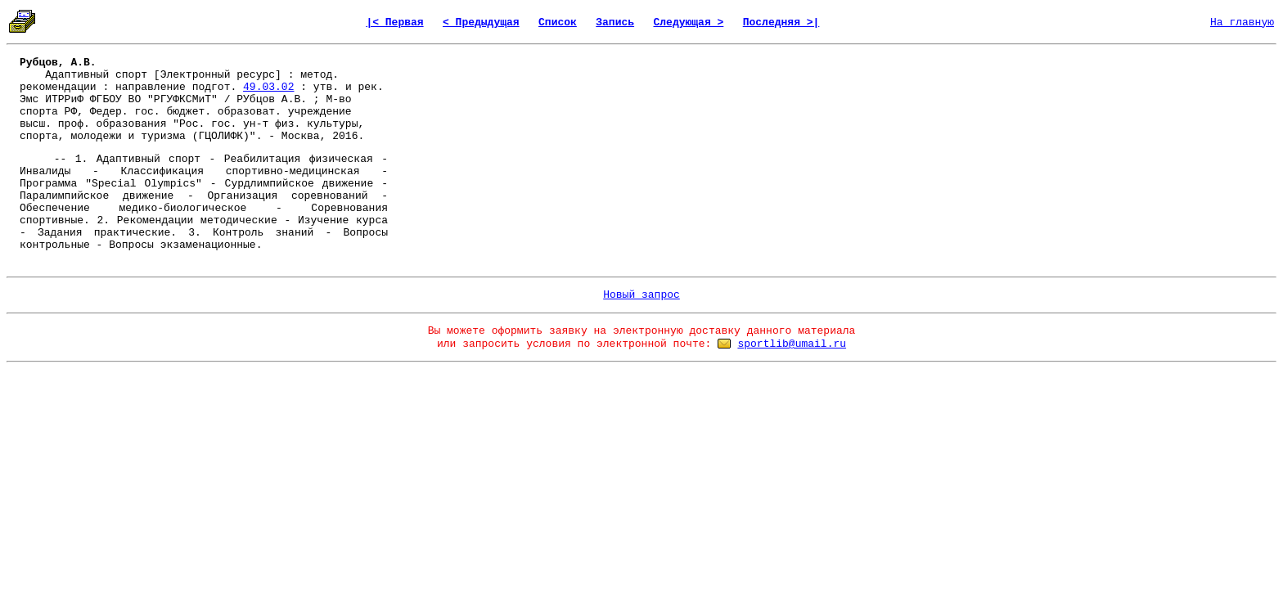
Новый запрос (641, 295)
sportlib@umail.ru (791, 344)
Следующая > (688, 22)
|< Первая (394, 22)
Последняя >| (781, 22)
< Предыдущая (481, 22)
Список (557, 22)
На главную (1242, 22)
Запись (615, 22)
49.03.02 (268, 87)
